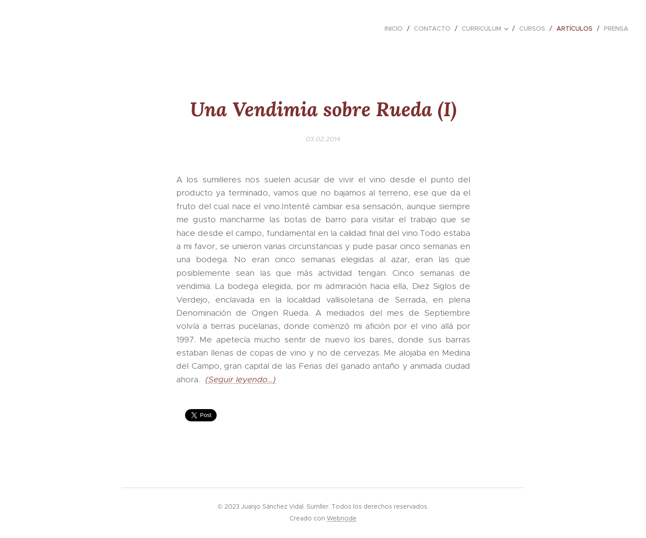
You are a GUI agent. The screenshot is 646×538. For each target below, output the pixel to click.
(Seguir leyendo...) (240, 379)
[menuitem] (396, 28)
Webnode (342, 518)
